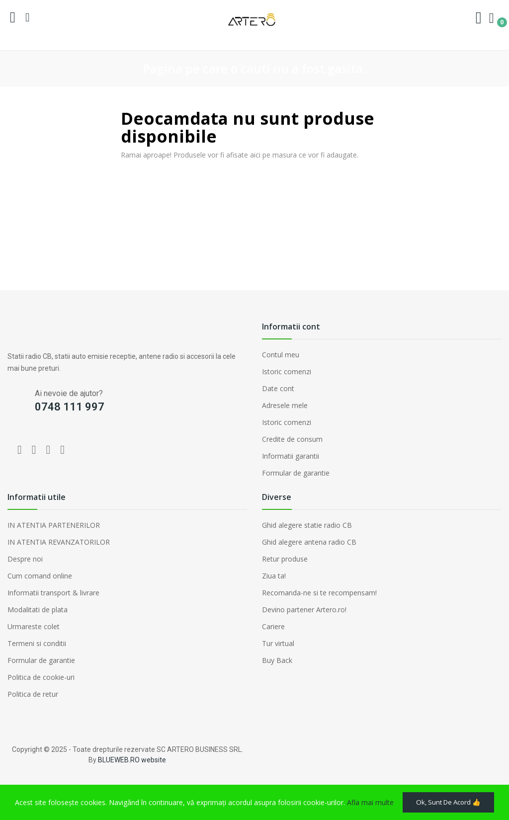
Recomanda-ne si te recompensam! (319, 592)
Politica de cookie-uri (41, 677)
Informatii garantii (290, 456)
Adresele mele (285, 405)
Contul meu (280, 354)
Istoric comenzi (286, 371)
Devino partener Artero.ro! (304, 609)
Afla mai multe (370, 785)
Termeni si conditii (36, 643)
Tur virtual (278, 643)
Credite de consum (292, 439)
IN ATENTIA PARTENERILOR (53, 525)
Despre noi (25, 559)
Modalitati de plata (37, 609)
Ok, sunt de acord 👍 (66, 801)
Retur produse (285, 559)
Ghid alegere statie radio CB (307, 525)
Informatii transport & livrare (53, 592)
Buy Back (277, 660)
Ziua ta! (274, 575)
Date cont (278, 388)
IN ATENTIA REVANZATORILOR (58, 542)
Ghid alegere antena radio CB (309, 542)
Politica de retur (32, 694)
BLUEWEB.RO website (132, 760)
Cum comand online (39, 575)
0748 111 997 (69, 407)
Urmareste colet (33, 626)
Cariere (273, 626)
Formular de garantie (296, 473)
